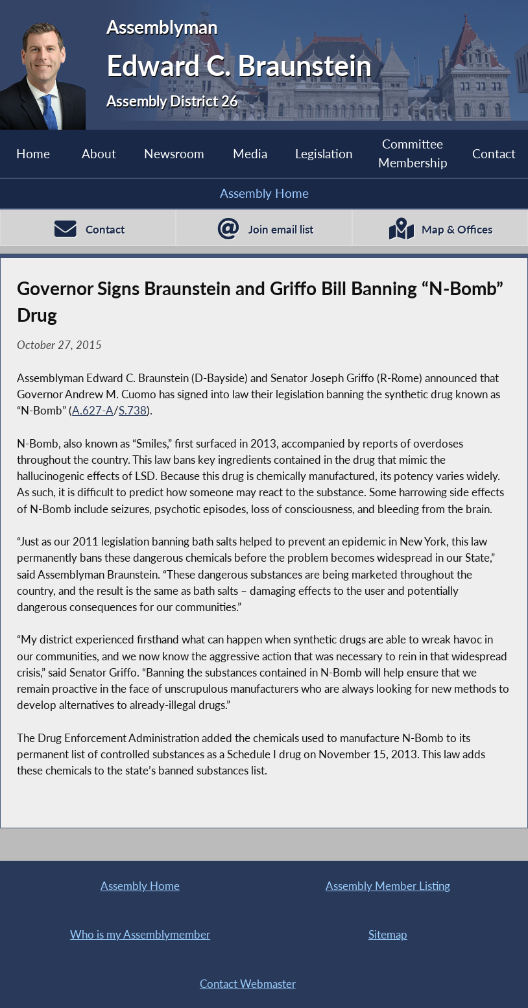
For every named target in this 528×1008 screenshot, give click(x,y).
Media (250, 153)
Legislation (324, 153)
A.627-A (93, 410)
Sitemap (387, 934)
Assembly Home (264, 193)
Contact (494, 153)
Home (33, 153)
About (99, 153)
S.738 (133, 410)
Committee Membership (413, 153)
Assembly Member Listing (388, 886)
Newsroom (174, 153)
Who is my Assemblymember (140, 934)
